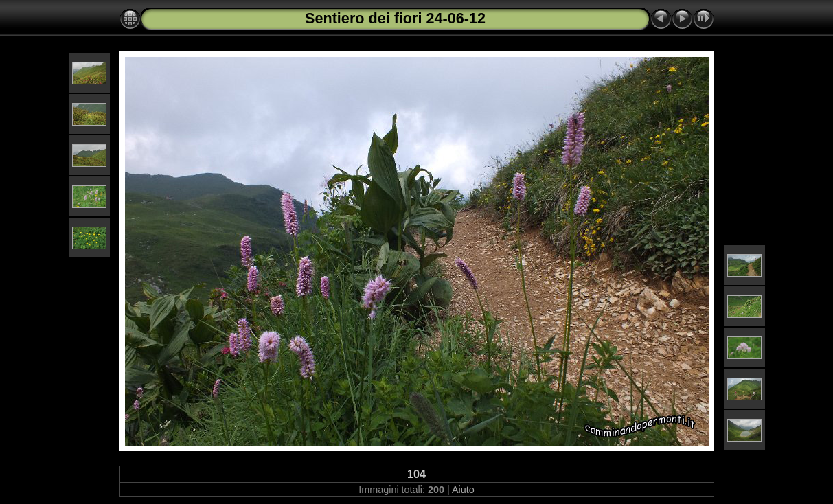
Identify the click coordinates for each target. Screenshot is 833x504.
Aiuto (463, 489)
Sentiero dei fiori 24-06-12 (395, 18)
